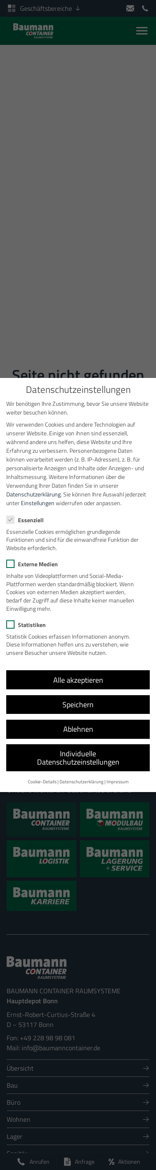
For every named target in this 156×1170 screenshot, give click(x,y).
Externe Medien (34, 557)
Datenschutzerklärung (33, 487)
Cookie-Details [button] (42, 774)
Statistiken (28, 617)
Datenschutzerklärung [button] (81, 774)
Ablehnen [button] (78, 722)
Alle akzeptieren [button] (78, 673)
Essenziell (27, 512)
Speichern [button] (78, 697)
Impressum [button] (117, 774)
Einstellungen (37, 496)
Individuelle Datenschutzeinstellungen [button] (78, 751)
